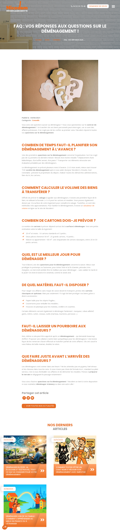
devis (98, 6)
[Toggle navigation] (113, 6)
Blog (47, 40)
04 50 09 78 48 (78, 6)
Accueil (38, 40)
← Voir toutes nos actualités (39, 406)
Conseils (56, 40)
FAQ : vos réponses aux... (74, 40)
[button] (5, 527)
